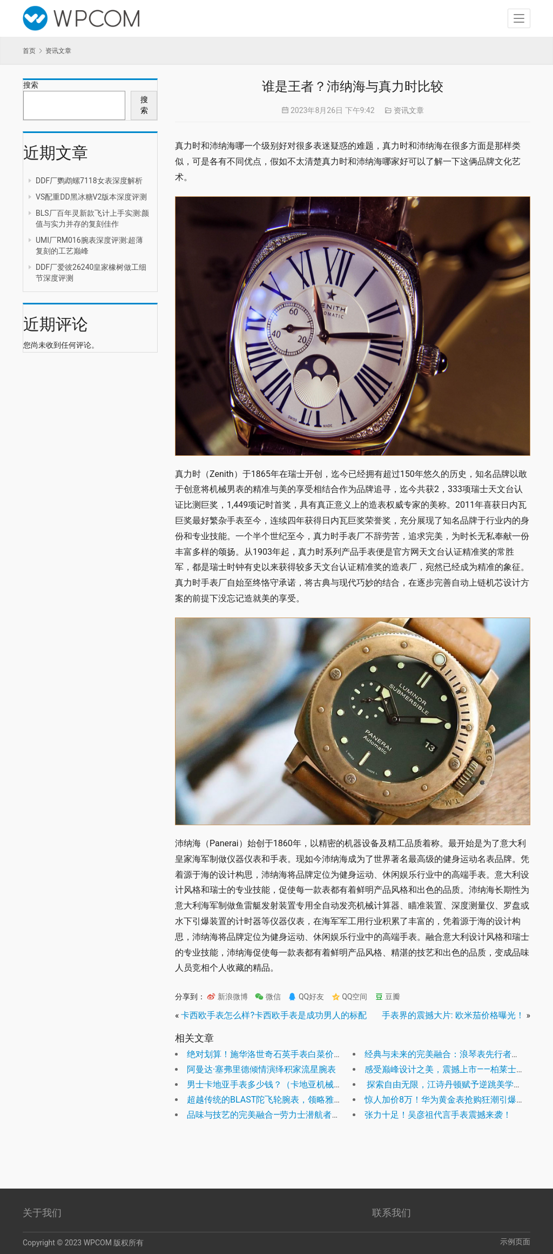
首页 (29, 51)
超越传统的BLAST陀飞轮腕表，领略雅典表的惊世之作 (290, 1099)
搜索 (30, 85)
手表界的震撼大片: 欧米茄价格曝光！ (453, 1015)
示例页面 (515, 1241)
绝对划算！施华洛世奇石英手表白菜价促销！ (273, 1054)
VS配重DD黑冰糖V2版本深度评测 (91, 197)
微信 (267, 996)
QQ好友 (306, 996)
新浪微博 (227, 996)
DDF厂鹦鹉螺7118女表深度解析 (89, 180)
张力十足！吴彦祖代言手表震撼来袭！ (438, 1115)
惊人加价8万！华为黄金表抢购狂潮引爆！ (445, 1099)
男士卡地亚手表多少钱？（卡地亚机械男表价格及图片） (295, 1084)
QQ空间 (350, 996)
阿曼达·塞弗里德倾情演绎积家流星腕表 (261, 1069)
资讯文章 (409, 110)
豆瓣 (387, 996)
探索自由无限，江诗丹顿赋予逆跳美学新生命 (452, 1084)
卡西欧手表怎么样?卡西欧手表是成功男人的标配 (274, 1015)
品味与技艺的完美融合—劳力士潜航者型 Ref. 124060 (288, 1115)
